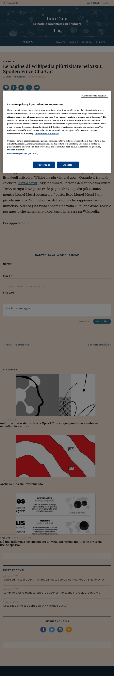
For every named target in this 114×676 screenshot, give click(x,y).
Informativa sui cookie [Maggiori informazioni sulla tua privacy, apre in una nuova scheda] (46, 133)
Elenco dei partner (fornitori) (22, 153)
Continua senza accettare (94, 95)
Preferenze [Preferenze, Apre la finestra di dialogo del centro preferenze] (44, 165)
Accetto (68, 165)
